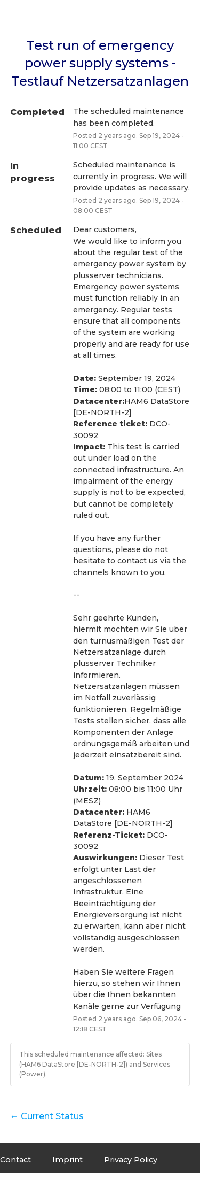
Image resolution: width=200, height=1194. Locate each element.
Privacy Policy (130, 1160)
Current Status (47, 1116)
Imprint (67, 1160)
